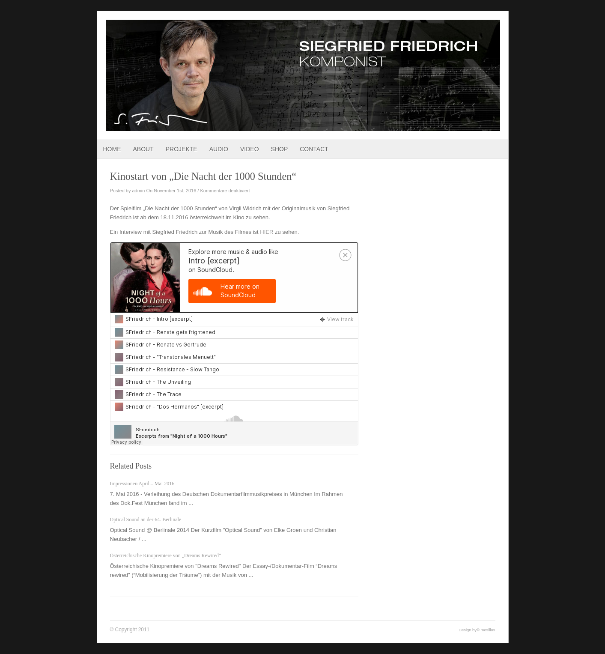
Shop (279, 149)
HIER (266, 232)
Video (249, 149)
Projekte (181, 149)
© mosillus (486, 629)
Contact (314, 149)
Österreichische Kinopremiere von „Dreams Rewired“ (165, 555)
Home (112, 149)
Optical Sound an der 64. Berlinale (146, 520)
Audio (218, 149)
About (143, 149)
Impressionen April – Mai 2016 (142, 484)
